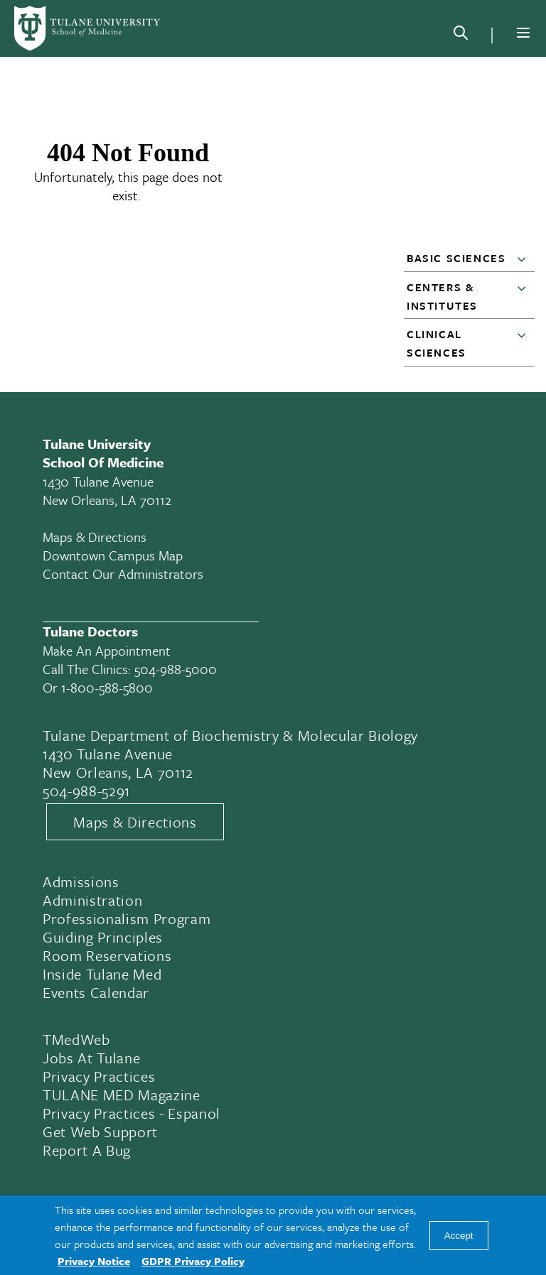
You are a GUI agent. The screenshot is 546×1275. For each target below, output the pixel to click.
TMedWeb (76, 1039)
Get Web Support (100, 1131)
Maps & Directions (94, 536)
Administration (92, 900)
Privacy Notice (94, 1261)
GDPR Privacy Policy (193, 1261)
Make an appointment (107, 650)
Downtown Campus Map (113, 555)
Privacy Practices (99, 1076)
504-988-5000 (175, 668)
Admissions (81, 881)
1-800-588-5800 (107, 687)
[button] (525, 258)
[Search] (460, 35)
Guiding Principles (103, 937)
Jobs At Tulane (91, 1057)
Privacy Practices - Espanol (131, 1113)
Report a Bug (87, 1150)
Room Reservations (107, 955)
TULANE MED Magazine (121, 1094)
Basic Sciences (456, 258)
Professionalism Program (126, 918)
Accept (458, 1235)
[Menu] (523, 32)
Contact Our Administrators (123, 573)
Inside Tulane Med (102, 973)
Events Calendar (96, 992)
